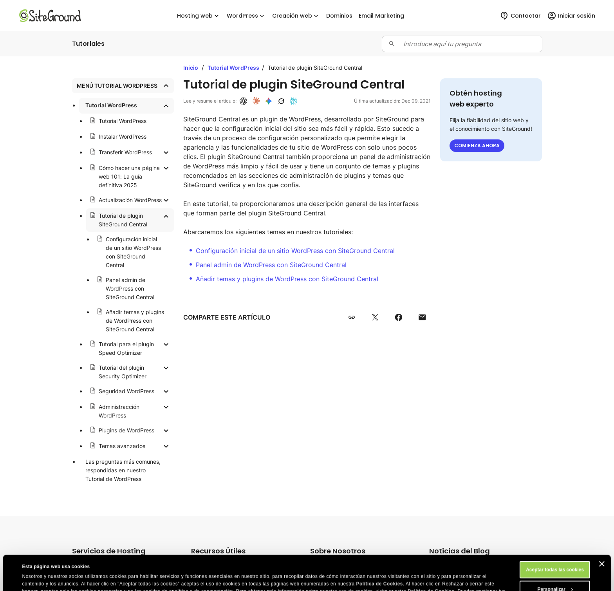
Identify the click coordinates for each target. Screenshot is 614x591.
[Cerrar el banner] (602, 531)
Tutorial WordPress (111, 105)
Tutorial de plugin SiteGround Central (123, 220)
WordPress (246, 16)
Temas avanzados (122, 446)
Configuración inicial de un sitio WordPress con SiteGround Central (133, 252)
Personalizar (555, 556)
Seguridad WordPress (126, 391)
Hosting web (198, 16)
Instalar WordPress (122, 136)
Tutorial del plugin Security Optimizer (122, 372)
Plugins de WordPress (126, 430)
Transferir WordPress (125, 152)
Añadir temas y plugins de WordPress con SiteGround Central (135, 321)
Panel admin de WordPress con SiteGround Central (130, 288)
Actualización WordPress (130, 200)
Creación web (296, 16)
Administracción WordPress (119, 411)
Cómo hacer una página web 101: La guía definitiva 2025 (129, 176)
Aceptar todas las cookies (555, 537)
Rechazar (554, 576)
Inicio (190, 67)
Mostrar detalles (40, 578)
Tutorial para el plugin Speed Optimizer (126, 348)
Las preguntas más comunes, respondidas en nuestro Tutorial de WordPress (123, 470)
